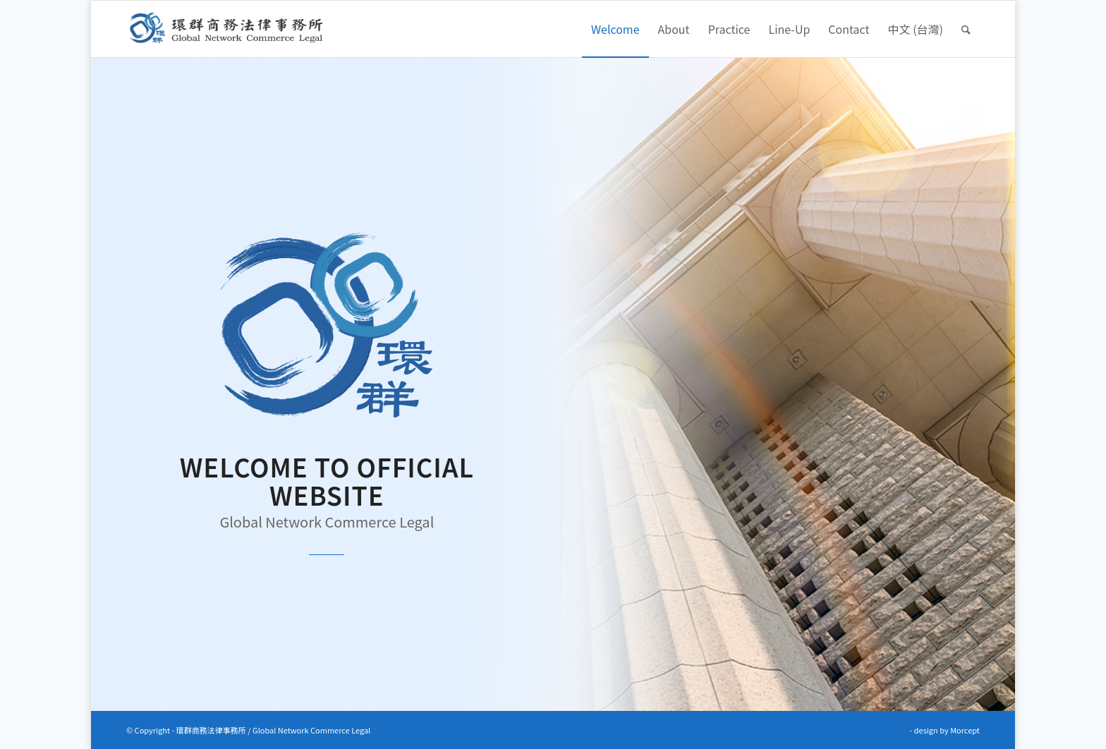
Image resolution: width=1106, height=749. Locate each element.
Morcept (965, 730)
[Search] (966, 29)
